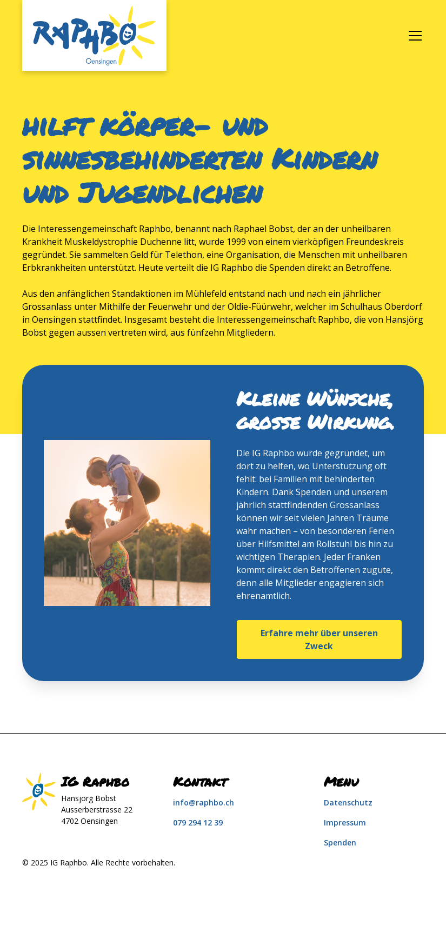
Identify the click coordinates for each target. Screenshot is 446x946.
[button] (413, 36)
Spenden (340, 842)
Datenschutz (348, 802)
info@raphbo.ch (203, 802)
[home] (94, 35)
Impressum (345, 822)
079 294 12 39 (198, 822)
